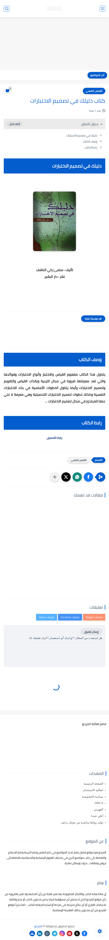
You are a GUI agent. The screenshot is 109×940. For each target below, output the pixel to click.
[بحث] (6, 9)
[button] (88, 477)
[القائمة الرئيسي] (102, 9)
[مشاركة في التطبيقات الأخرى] (54, 477)
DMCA (99, 802)
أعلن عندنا (97, 815)
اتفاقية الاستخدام (93, 790)
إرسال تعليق (91, 631)
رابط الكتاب (91, 147)
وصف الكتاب (90, 141)
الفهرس (98, 809)
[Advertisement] (54, 44)
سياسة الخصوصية (92, 796)
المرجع (38, 926)
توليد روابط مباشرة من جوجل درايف (82, 822)
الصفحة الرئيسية (93, 783)
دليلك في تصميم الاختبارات (81, 135)
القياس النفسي (94, 91)
